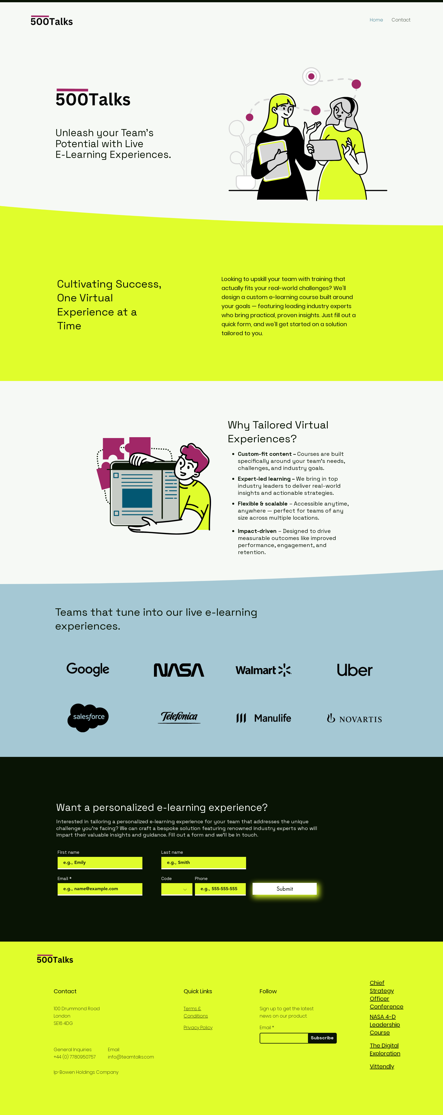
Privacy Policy (198, 1027)
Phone (201, 878)
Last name (172, 852)
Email (63, 878)
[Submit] (285, 889)
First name (68, 852)
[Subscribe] (322, 1038)
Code (166, 878)
